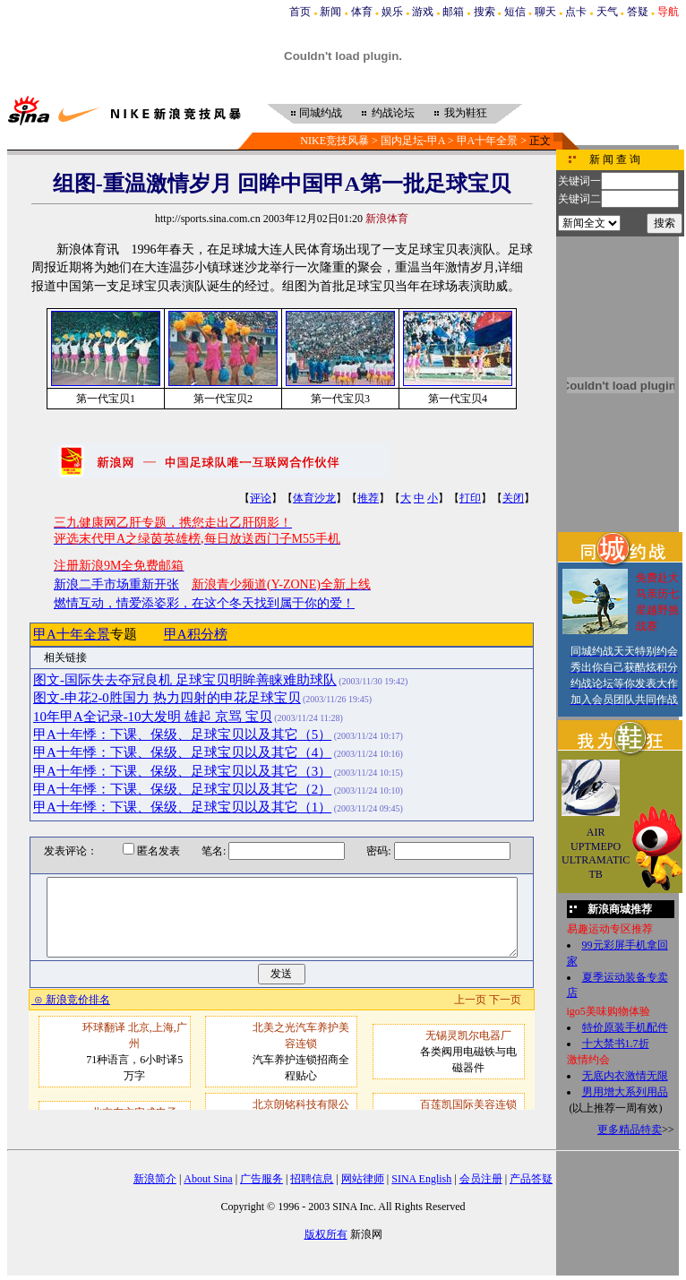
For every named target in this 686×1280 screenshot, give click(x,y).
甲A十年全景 (488, 140)
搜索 (484, 11)
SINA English (421, 1179)
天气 (607, 11)
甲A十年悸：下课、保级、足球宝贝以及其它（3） (182, 771)
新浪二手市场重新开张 (116, 584)
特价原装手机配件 (625, 1027)
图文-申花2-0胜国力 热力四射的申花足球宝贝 (167, 698)
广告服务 (261, 1179)
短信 (515, 11)
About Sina (208, 1179)
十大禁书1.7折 (615, 1043)
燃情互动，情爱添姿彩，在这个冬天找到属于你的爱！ (204, 603)
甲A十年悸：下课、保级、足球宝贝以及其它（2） (182, 789)
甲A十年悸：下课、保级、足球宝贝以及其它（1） (182, 807)
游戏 (422, 11)
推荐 (368, 498)
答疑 (637, 11)
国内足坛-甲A (413, 140)
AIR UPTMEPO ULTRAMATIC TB (596, 853)
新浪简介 (154, 1179)
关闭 (513, 498)
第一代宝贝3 (340, 398)
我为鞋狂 (465, 113)
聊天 (545, 11)
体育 (362, 11)
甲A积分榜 (195, 634)
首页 (300, 11)
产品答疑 (531, 1179)
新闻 (330, 11)
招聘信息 (311, 1179)
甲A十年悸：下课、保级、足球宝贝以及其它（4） (182, 752)
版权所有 (325, 1234)
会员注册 (480, 1179)
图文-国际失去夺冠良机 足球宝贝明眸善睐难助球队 (185, 680)
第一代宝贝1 (105, 398)
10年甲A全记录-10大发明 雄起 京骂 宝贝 (152, 716)
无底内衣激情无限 (625, 1076)
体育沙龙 (314, 498)
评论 (260, 498)
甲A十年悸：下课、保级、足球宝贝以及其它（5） (182, 734)
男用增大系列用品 (625, 1092)
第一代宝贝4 (457, 398)
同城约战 (320, 113)
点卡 (576, 11)
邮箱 (453, 11)
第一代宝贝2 (223, 398)
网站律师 (362, 1179)
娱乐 (392, 11)
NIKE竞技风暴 (334, 140)
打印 (470, 498)
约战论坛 (393, 113)
